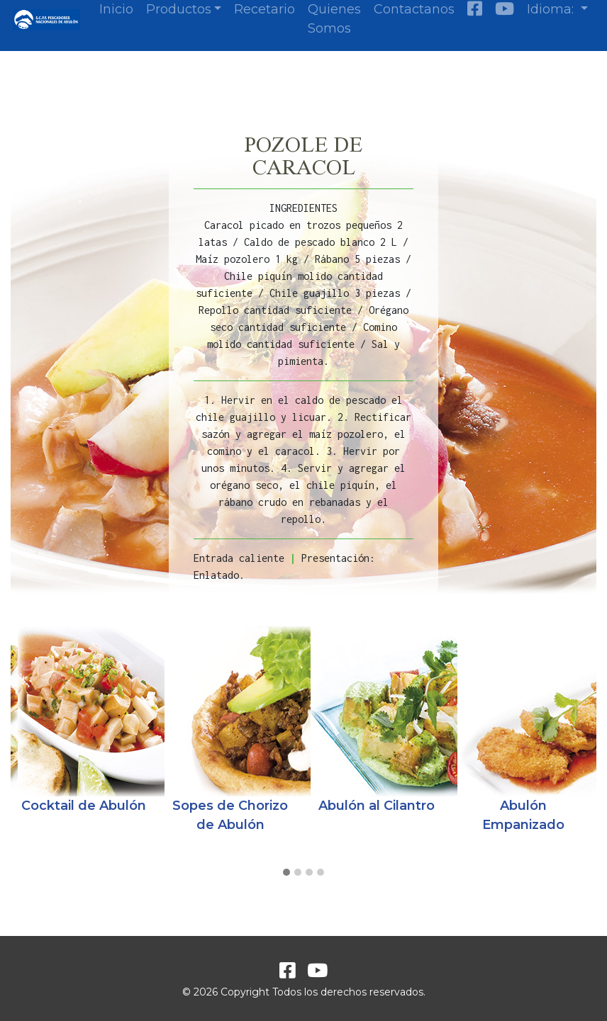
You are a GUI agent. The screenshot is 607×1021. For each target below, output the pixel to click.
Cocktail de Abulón (83, 805)
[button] (286, 873)
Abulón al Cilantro (376, 805)
